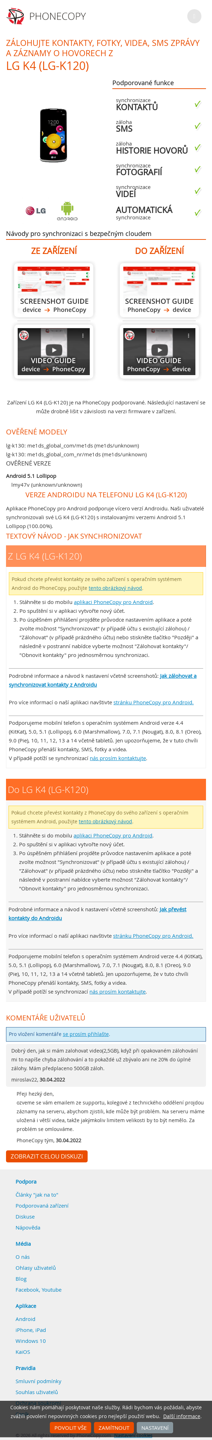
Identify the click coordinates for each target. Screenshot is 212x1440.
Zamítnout (114, 1427)
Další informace (181, 1416)
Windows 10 (31, 1340)
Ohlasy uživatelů (36, 1267)
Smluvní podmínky (38, 1381)
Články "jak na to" (37, 1194)
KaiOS (23, 1351)
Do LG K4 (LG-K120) (159, 290)
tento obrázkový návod (115, 588)
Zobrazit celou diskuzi (47, 1156)
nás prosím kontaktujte (118, 758)
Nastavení (155, 1427)
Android (25, 1318)
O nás (23, 1256)
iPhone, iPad (31, 1329)
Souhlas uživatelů (37, 1391)
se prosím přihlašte (86, 1034)
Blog (21, 1278)
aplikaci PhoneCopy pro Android (113, 601)
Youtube (51, 1289)
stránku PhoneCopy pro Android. (153, 702)
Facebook (27, 1289)
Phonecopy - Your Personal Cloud (47, 16)
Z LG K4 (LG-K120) (53, 290)
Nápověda (28, 1227)
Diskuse (25, 1216)
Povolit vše (70, 1427)
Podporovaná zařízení (42, 1205)
